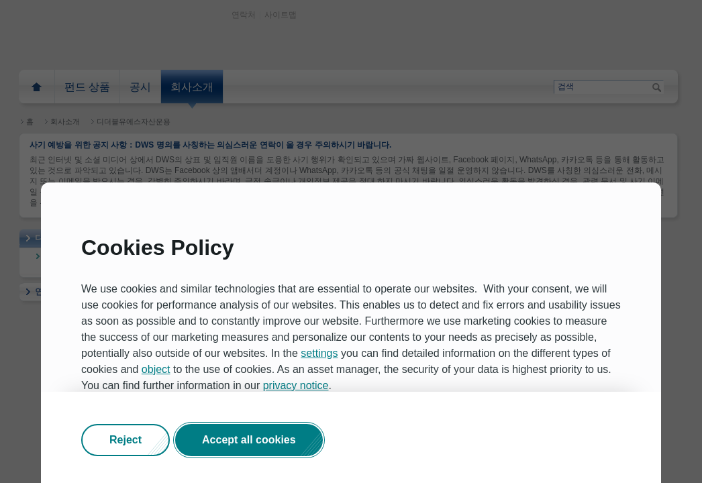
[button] (125, 440)
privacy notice (296, 385)
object (156, 369)
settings (319, 353)
